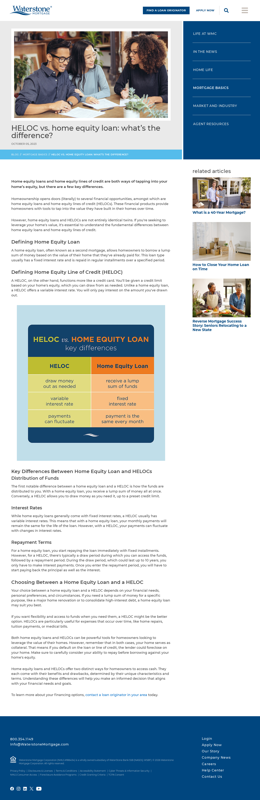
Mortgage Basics (35, 157)
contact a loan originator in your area (116, 698)
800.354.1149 (21, 739)
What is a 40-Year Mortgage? (219, 215)
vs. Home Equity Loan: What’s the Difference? (89, 157)
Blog (15, 157)
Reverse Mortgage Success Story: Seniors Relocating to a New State (220, 328)
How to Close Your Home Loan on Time (221, 269)
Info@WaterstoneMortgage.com (39, 744)
